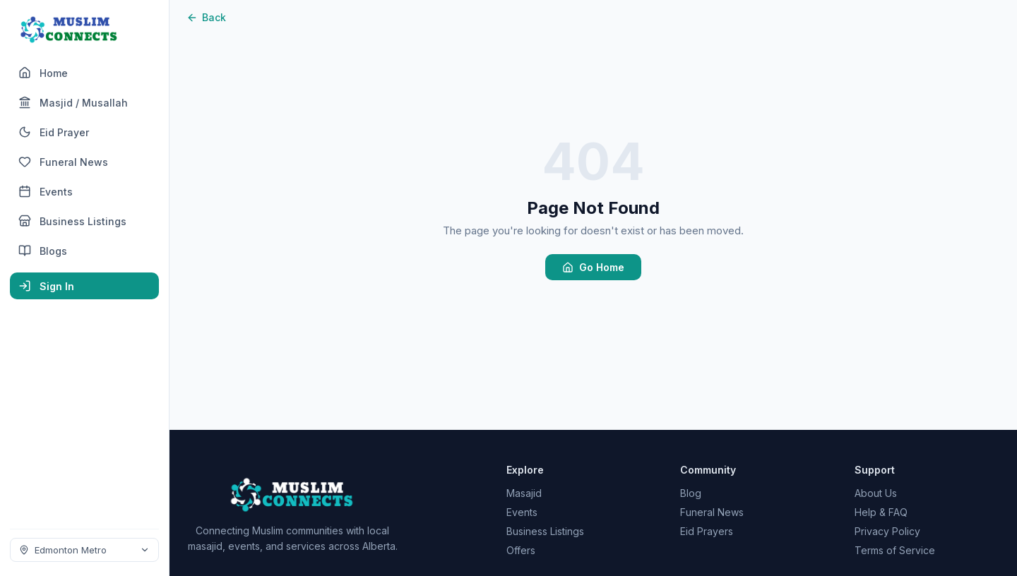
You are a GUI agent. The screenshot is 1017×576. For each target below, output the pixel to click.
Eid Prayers (706, 531)
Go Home (593, 267)
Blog (690, 493)
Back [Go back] (206, 17)
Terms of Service (895, 550)
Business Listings (545, 531)
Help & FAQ (881, 512)
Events (521, 512)
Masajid (524, 493)
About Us (876, 493)
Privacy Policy (887, 531)
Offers (520, 550)
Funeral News (712, 512)
